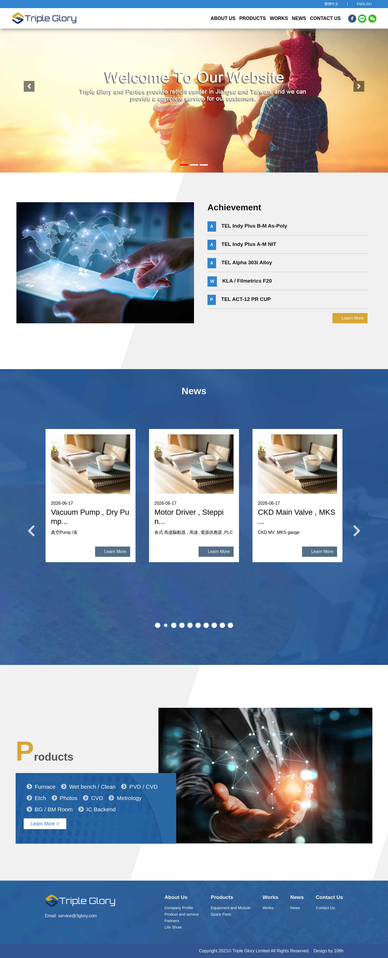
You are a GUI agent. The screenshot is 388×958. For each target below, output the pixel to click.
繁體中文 (331, 4)
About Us (223, 18)
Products (252, 18)
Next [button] (357, 531)
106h (339, 951)
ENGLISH (364, 4)
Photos (64, 786)
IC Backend (97, 798)
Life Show (172, 927)
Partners (171, 921)
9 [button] (222, 625)
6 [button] (198, 625)
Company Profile (178, 908)
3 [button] (173, 625)
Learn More (353, 339)
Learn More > (45, 812)
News (299, 18)
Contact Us (325, 18)
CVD (93, 786)
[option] (91, 502)
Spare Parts (221, 914)
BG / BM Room (49, 798)
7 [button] (206, 625)
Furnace (41, 775)
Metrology (124, 786)
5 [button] (190, 625)
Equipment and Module (231, 908)
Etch (36, 786)
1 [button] (157, 625)
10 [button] (230, 625)
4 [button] (182, 625)
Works (279, 18)
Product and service (181, 914)
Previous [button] (31, 531)
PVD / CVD (139, 775)
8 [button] (214, 625)
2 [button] (165, 625)
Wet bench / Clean (88, 775)
